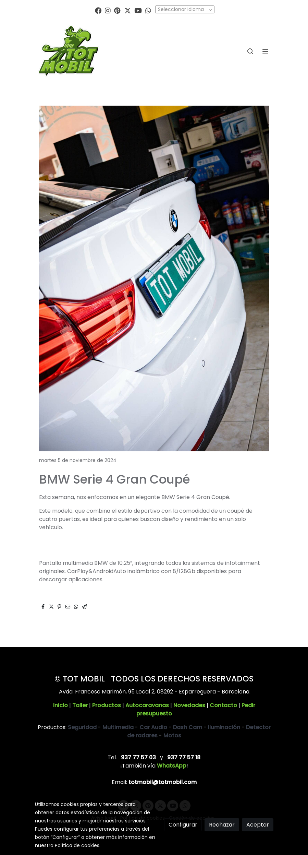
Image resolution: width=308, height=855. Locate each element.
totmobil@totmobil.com (162, 782)
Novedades (189, 705)
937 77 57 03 (138, 757)
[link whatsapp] (148, 10)
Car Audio (153, 727)
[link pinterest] (117, 10)
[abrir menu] (265, 51)
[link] (68, 51)
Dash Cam (187, 727)
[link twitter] (127, 10)
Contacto (223, 705)
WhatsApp (171, 766)
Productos (106, 705)
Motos (172, 735)
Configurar (183, 825)
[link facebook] (98, 10)
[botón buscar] (250, 51)
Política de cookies (77, 845)
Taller (80, 705)
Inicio (60, 705)
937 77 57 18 (183, 757)
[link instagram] (108, 10)
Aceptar (257, 825)
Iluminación (224, 727)
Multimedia (118, 727)
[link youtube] (138, 10)
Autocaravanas (147, 705)
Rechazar (222, 825)
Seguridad (82, 727)
